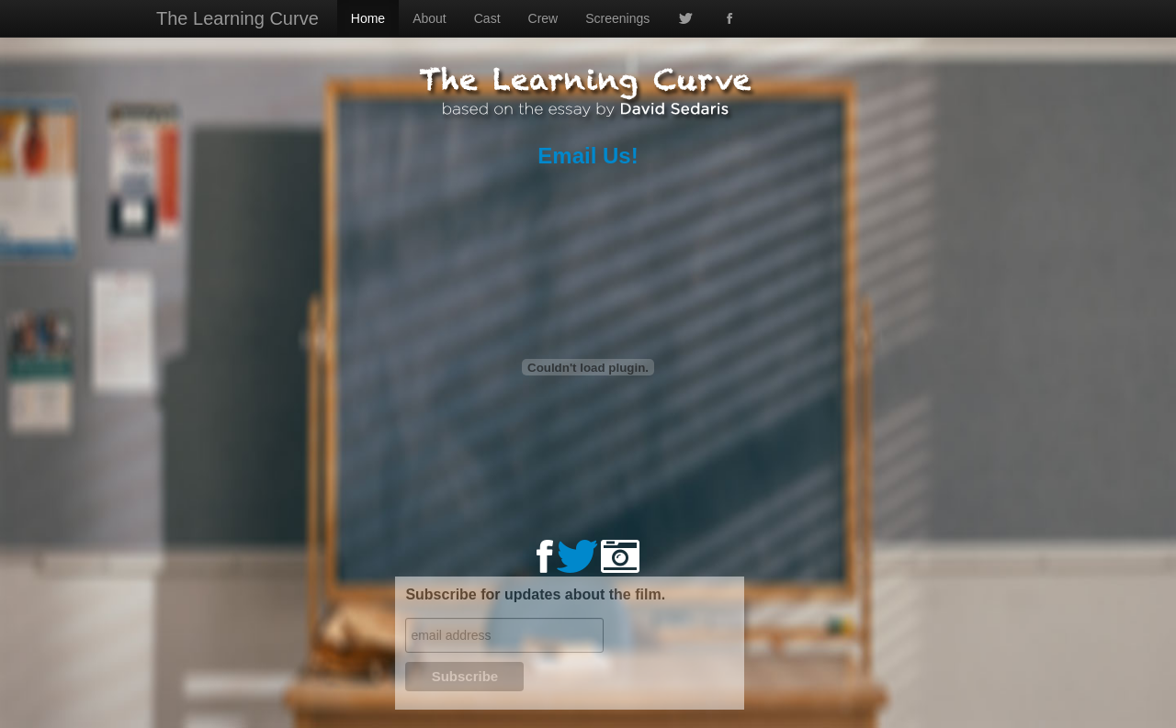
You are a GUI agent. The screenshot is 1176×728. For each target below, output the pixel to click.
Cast (487, 18)
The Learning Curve (237, 18)
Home (368, 18)
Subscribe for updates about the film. (535, 594)
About (430, 18)
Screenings (617, 18)
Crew (543, 18)
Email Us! (587, 155)
